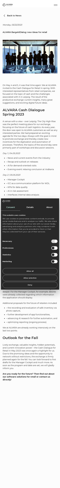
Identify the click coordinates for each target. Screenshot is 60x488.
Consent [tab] (10, 207)
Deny (30, 285)
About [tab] (49, 207)
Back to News (14, 15)
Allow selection (30, 278)
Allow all (30, 271)
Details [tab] (30, 207)
